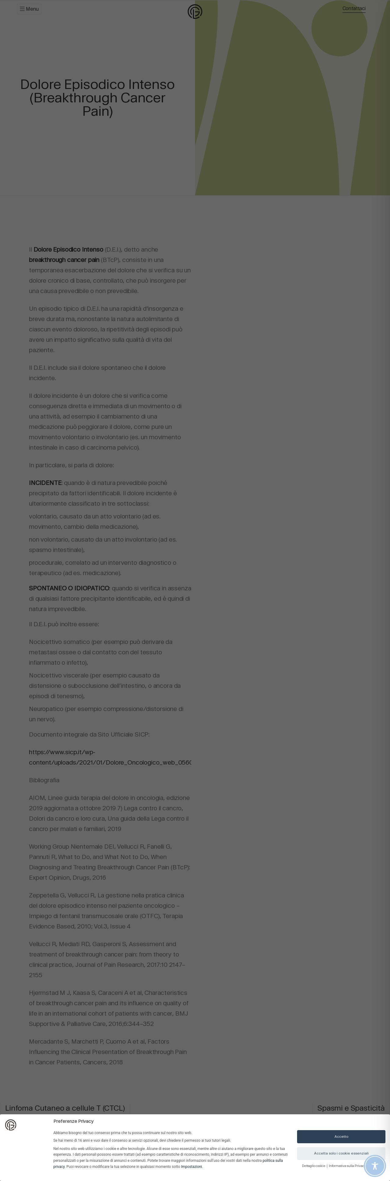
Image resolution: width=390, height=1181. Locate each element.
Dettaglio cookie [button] (314, 1166)
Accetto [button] (341, 1136)
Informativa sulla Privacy (348, 1166)
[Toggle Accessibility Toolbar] (374, 1165)
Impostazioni (191, 1167)
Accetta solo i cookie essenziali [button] (341, 1153)
